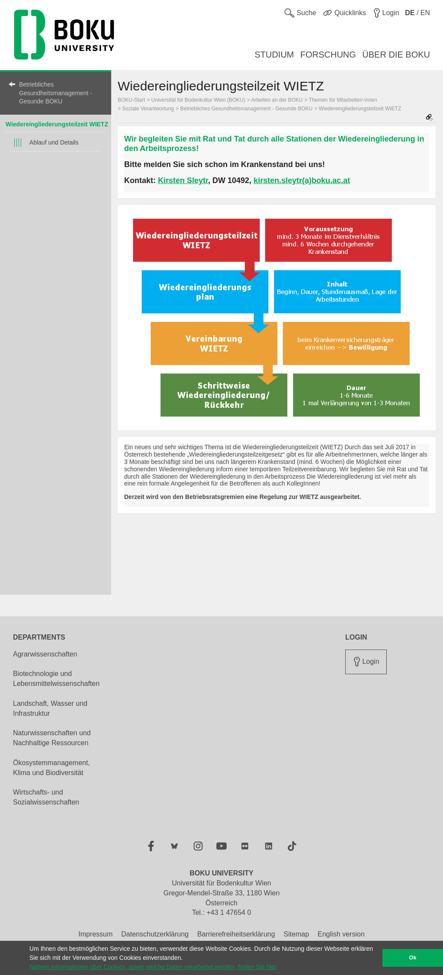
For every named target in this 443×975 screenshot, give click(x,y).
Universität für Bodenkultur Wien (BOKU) (198, 100)
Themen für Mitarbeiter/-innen (343, 100)
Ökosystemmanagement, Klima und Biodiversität (51, 767)
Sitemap (296, 934)
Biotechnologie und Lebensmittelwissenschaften (56, 678)
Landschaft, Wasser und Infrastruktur (50, 708)
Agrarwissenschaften (45, 654)
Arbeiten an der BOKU (276, 100)
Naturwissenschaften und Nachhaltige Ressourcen (52, 738)
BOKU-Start (131, 100)
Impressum (95, 934)
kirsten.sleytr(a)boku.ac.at (302, 180)
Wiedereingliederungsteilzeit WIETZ (57, 124)
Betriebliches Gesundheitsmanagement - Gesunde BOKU (55, 93)
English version (341, 934)
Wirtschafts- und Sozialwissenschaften (46, 797)
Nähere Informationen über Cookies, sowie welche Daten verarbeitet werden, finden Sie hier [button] (152, 966)
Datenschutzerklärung (155, 934)
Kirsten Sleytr (183, 180)
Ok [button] (413, 958)
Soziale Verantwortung (148, 109)
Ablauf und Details (54, 142)
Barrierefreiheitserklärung (236, 934)
